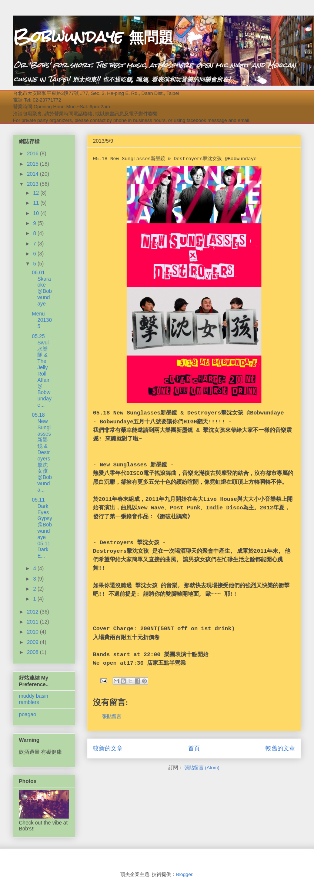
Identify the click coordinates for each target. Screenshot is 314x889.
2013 (33, 184)
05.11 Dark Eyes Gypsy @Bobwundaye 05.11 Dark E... (42, 528)
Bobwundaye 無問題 (93, 36)
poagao (27, 714)
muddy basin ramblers (33, 699)
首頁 (194, 748)
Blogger (184, 874)
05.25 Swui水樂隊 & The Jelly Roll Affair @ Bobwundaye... (41, 370)
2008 (33, 652)
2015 (33, 164)
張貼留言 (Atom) (202, 767)
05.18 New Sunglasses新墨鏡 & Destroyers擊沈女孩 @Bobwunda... (42, 452)
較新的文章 (108, 748)
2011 (33, 622)
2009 (33, 642)
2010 (33, 632)
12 (36, 193)
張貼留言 (111, 716)
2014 (33, 174)
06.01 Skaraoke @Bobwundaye (42, 288)
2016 (33, 153)
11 (36, 203)
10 (36, 213)
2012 (33, 612)
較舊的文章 (280, 748)
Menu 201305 (42, 320)
